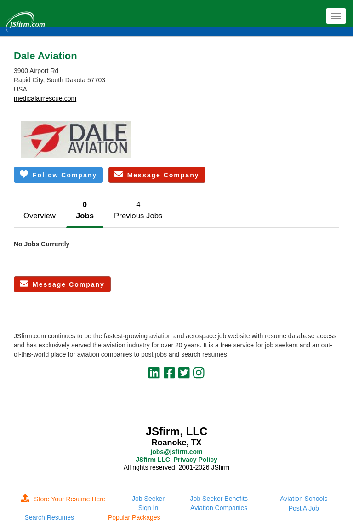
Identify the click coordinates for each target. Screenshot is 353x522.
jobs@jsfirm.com (176, 451)
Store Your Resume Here (63, 499)
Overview (39, 215)
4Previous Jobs (138, 210)
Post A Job (304, 508)
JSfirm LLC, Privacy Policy (176, 459)
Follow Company (58, 174)
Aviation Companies (218, 507)
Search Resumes (49, 517)
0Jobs (85, 210)
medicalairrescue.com (45, 98)
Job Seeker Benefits (219, 498)
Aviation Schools (303, 498)
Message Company (156, 174)
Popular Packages (134, 517)
